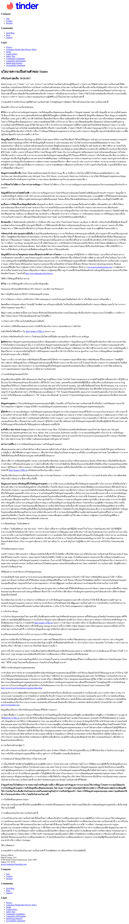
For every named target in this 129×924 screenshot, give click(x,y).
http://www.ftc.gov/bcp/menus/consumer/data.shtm (21, 688)
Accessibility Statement (15, 65)
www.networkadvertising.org (99, 267)
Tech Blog (10, 33)
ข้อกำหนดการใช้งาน (35, 331)
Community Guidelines (15, 58)
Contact (9, 21)
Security (9, 23)
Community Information (16, 61)
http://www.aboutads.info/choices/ (39, 273)
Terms (8, 52)
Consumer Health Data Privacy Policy (21, 49)
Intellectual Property (14, 63)
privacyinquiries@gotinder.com (14, 864)
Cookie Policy (12, 54)
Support (9, 37)
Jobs (8, 19)
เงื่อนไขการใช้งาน (11, 718)
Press (8, 35)
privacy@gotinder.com (10, 705)
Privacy (9, 47)
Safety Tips (10, 56)
